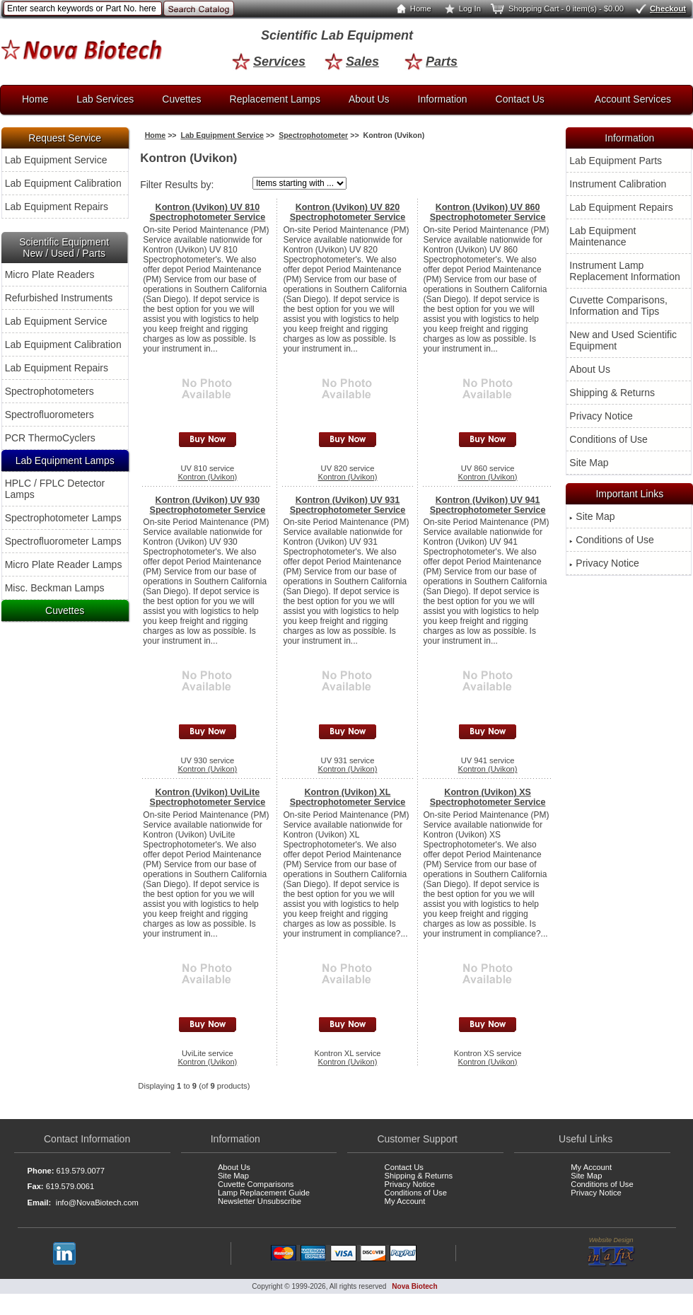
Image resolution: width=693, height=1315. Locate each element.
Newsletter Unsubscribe (259, 1201)
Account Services (633, 99)
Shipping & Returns (612, 392)
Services (268, 61)
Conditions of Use (608, 439)
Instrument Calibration (617, 184)
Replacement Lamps (275, 99)
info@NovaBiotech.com (97, 1202)
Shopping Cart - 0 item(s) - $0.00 (556, 8)
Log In (460, 8)
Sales (352, 61)
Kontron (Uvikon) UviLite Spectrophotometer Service (208, 797)
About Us (369, 99)
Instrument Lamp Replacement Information (624, 271)
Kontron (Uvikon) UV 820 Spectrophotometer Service (348, 212)
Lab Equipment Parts (615, 160)
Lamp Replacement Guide (264, 1192)
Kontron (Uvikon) (207, 477)
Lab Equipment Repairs (56, 206)
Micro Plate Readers (50, 274)
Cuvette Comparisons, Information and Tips (618, 305)
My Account (405, 1201)
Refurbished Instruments (59, 297)
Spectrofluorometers (49, 414)
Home (410, 8)
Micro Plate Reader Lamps (63, 564)
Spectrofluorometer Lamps (63, 541)
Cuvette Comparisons (256, 1184)
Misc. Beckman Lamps (55, 587)
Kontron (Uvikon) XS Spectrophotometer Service (488, 797)
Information (442, 99)
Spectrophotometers (49, 391)
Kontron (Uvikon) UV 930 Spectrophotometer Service (208, 505)
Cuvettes (181, 99)
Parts (431, 61)
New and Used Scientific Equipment (623, 340)
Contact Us (520, 99)
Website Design (611, 1252)
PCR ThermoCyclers (50, 438)
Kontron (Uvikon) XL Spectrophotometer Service (348, 797)
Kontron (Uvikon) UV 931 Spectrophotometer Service (348, 505)
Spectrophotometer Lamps (63, 517)
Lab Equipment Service (56, 160)
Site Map (588, 462)
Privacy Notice (600, 416)
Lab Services (105, 99)
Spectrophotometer (313, 135)
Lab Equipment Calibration (63, 183)
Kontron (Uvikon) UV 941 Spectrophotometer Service (488, 505)
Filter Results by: (177, 184)
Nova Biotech (414, 1286)
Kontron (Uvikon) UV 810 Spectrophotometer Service (208, 212)
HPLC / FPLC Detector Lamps (55, 488)
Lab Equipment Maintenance (602, 236)
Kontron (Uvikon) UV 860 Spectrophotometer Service (488, 212)
